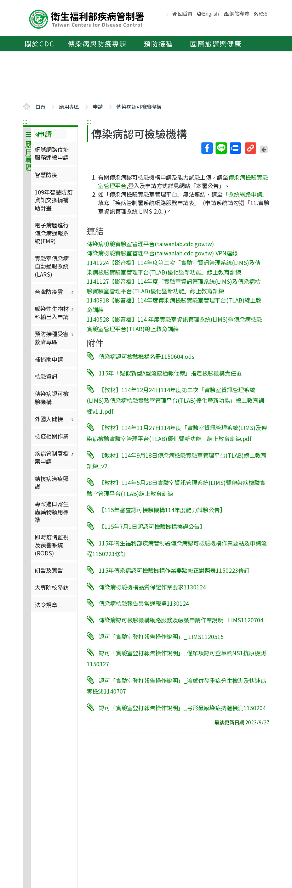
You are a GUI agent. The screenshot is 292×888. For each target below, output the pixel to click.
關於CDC (40, 44)
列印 (235, 148)
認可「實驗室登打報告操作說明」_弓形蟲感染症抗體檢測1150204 (182, 707)
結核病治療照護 (52, 482)
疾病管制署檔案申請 (55, 457)
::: (25, 121)
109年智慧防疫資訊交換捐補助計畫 (54, 200)
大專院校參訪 (52, 587)
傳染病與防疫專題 (97, 44)
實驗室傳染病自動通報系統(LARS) (52, 266)
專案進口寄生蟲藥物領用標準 (52, 511)
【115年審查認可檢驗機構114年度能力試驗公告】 (162, 509)
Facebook (207, 148)
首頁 (40, 106)
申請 (98, 106)
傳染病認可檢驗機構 (138, 106)
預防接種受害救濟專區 (55, 337)
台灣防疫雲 (55, 291)
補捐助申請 (49, 359)
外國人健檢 (55, 418)
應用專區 (69, 106)
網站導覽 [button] (239, 13)
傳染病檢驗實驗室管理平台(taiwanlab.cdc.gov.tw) (150, 243)
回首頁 (185, 13)
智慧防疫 (46, 174)
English (210, 14)
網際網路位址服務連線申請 (52, 153)
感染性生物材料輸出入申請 (55, 312)
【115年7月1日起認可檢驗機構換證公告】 (152, 526)
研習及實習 (49, 570)
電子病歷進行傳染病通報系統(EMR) (52, 233)
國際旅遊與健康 (216, 44)
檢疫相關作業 (52, 436)
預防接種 (158, 44)
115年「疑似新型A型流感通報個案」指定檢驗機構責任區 (170, 373)
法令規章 (46, 604)
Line (221, 148)
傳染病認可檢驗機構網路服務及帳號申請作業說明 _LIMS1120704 (181, 620)
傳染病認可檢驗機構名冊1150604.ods (146, 356)
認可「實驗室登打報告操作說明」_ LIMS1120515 (161, 636)
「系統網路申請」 (245, 194)
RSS (263, 13)
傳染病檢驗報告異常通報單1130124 (144, 603)
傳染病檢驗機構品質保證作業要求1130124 (152, 586)
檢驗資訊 (46, 376)
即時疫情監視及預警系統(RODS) (52, 545)
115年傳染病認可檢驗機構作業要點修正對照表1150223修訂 (174, 570)
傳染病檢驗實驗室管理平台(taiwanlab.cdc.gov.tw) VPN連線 (162, 253)
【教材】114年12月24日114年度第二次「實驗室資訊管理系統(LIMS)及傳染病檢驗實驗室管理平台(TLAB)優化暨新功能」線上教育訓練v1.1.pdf (175, 400)
